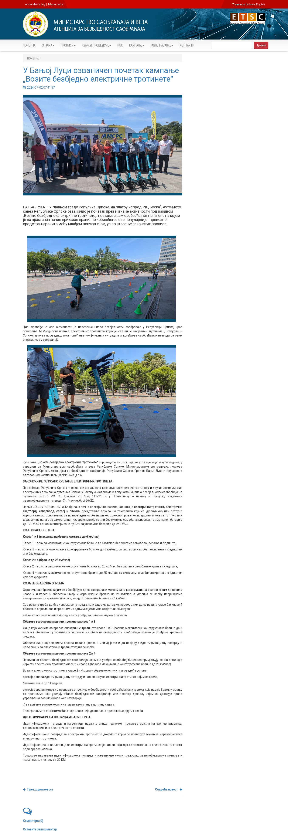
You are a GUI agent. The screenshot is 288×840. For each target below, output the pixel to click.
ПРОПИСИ (68, 45)
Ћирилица (238, 4)
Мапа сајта (56, 4)
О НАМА (48, 45)
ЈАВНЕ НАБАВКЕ (162, 45)
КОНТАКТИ (187, 45)
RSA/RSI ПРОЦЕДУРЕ (96, 45)
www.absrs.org (35, 4)
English (260, 4)
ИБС (120, 45)
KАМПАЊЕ (136, 45)
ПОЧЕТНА (29, 45)
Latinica (250, 4)
